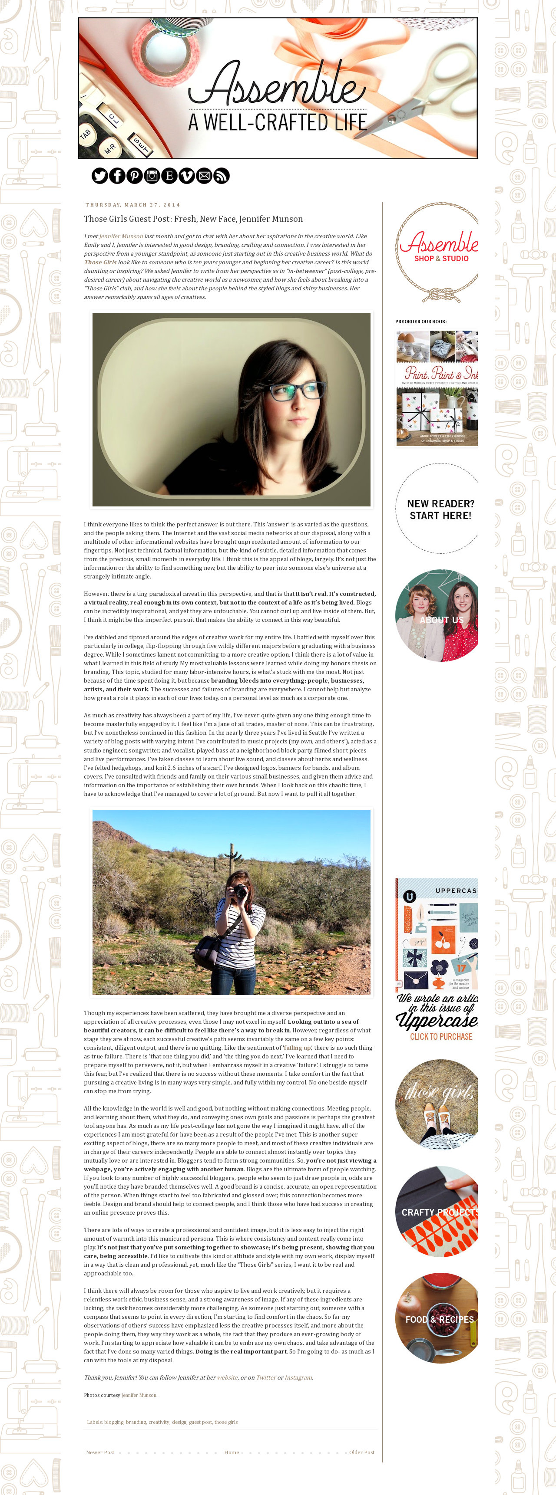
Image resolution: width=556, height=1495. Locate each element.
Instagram (298, 1378)
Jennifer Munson (121, 236)
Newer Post (100, 1453)
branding (136, 1422)
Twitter (266, 1378)
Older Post (361, 1453)
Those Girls (100, 263)
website (227, 1378)
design (179, 1422)
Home (231, 1453)
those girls (226, 1422)
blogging (113, 1422)
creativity (159, 1422)
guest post (200, 1422)
